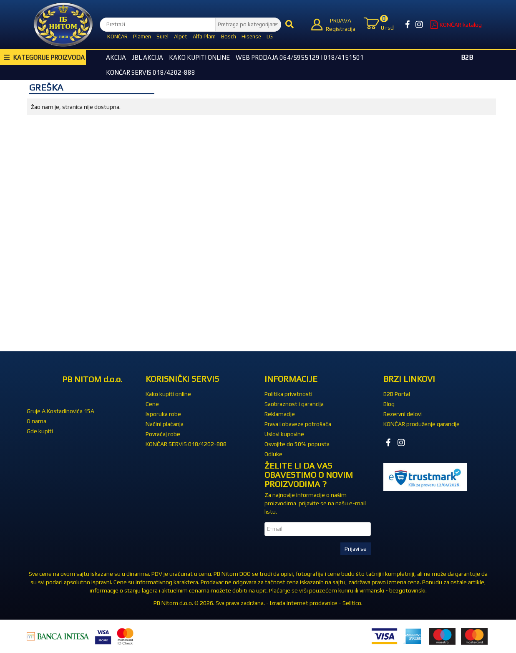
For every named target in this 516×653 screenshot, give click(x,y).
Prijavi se (356, 548)
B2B (467, 57)
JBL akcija (147, 57)
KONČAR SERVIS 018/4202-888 (150, 72)
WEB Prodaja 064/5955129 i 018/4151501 (300, 57)
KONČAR (117, 36)
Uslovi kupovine (284, 434)
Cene (152, 404)
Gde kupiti (40, 431)
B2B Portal (396, 394)
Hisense (251, 36)
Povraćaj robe (163, 434)
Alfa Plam (204, 36)
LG (270, 36)
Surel (162, 36)
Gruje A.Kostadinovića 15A (60, 411)
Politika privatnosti (288, 394)
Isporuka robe (163, 414)
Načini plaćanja (165, 424)
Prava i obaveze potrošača (297, 424)
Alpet (180, 36)
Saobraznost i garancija (294, 404)
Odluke (273, 454)
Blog (389, 404)
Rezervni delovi (402, 414)
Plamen (142, 36)
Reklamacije (279, 414)
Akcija (116, 57)
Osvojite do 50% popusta (297, 444)
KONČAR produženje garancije (421, 424)
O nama (36, 421)
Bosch (228, 36)
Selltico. (352, 603)
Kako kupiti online (199, 57)
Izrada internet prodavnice (303, 603)
